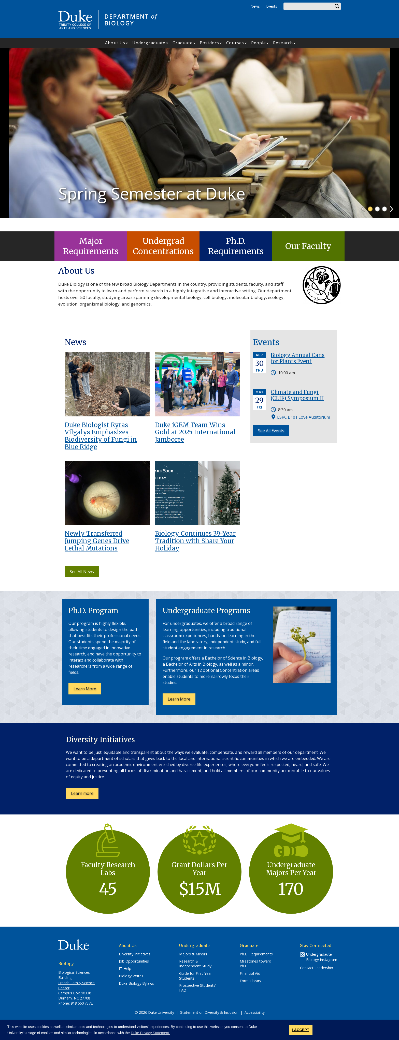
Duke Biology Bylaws (136, 983)
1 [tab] (370, 222)
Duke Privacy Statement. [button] (150, 1033)
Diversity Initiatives (134, 954)
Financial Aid (250, 973)
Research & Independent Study (195, 963)
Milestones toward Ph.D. (255, 963)
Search (337, 6)
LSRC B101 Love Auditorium (303, 417)
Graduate (183, 43)
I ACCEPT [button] (300, 1030)
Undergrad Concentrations (163, 246)
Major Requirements (91, 246)
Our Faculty (308, 246)
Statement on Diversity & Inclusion (209, 1012)
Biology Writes (131, 976)
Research (283, 43)
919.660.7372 (82, 1003)
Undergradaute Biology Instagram (321, 957)
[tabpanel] (199, 139)
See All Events (271, 430)
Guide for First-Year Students (195, 976)
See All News (82, 571)
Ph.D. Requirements (236, 246)
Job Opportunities (134, 961)
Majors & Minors (193, 954)
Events (271, 6)
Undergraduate (148, 43)
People (258, 43)
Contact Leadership (316, 968)
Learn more (84, 794)
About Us (115, 43)
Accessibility (255, 1012)
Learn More (87, 690)
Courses (235, 43)
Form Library (250, 981)
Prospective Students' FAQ (197, 988)
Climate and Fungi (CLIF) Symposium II (297, 395)
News (255, 6)
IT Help (125, 968)
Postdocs (209, 43)
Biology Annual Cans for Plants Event (297, 358)
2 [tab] (377, 222)
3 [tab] (384, 222)
